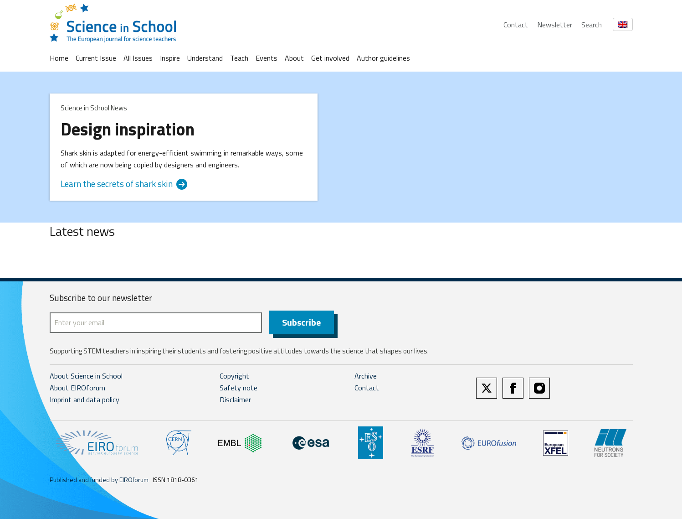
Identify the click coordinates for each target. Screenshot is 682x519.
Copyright (234, 375)
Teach (239, 57)
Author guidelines (383, 57)
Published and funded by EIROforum (99, 479)
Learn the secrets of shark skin (124, 184)
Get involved (330, 57)
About (294, 57)
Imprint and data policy (84, 399)
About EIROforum (77, 387)
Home (59, 57)
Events (266, 57)
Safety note (238, 387)
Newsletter (554, 24)
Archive (365, 375)
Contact (515, 24)
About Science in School (86, 375)
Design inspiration (128, 129)
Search (591, 24)
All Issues (138, 57)
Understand (205, 57)
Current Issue (96, 57)
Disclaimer (235, 399)
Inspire (170, 57)
